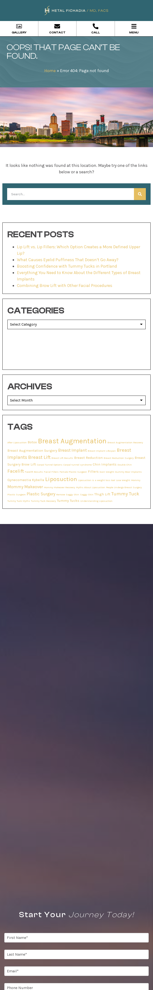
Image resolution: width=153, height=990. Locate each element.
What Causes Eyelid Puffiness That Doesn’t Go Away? (67, 259)
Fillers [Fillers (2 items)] (93, 471)
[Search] (140, 194)
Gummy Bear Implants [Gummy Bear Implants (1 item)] (128, 471)
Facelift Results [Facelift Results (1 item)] (34, 471)
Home (50, 70)
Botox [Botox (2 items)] (32, 442)
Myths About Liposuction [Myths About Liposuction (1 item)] (90, 487)
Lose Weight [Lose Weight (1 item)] (123, 480)
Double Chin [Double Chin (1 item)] (124, 464)
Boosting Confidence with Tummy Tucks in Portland (67, 266)
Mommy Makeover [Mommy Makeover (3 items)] (25, 486)
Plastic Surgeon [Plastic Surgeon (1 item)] (16, 494)
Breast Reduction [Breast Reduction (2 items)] (88, 457)
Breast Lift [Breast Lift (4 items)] (39, 457)
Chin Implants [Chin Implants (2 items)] (105, 464)
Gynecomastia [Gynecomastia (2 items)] (19, 480)
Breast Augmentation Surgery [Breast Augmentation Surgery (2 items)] (32, 450)
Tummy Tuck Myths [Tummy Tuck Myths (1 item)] (18, 501)
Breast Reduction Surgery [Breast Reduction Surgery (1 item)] (119, 458)
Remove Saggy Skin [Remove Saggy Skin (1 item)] (67, 494)
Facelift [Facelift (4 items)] (15, 471)
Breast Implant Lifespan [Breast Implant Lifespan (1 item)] (102, 450)
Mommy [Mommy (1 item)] (135, 480)
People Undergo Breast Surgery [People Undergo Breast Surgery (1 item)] (124, 487)
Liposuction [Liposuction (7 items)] (61, 479)
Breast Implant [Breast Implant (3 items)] (72, 450)
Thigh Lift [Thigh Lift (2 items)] (102, 494)
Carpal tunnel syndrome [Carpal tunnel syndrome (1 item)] (77, 464)
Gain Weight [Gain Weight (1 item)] (107, 471)
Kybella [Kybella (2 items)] (38, 480)
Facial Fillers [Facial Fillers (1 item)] (51, 471)
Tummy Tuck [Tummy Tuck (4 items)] (125, 494)
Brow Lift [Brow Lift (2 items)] (28, 464)
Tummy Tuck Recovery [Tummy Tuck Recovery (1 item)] (43, 501)
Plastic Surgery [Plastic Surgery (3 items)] (41, 494)
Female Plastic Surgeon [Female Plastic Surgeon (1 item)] (73, 471)
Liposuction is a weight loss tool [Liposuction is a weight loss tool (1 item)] (96, 480)
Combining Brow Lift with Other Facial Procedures (64, 285)
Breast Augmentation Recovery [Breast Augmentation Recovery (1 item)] (125, 442)
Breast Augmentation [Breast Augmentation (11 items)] (72, 441)
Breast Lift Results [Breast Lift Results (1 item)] (62, 458)
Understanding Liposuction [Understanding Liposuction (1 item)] (96, 501)
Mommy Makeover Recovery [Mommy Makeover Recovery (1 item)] (59, 487)
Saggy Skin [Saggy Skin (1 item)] (86, 494)
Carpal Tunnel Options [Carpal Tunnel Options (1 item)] (49, 464)
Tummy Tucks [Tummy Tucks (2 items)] (68, 500)
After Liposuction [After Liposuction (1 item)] (17, 442)
